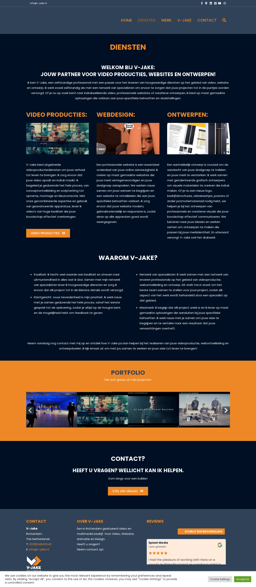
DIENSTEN (146, 20)
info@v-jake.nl (38, 3)
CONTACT (207, 20)
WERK (166, 20)
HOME (126, 20)
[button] (30, 410)
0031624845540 (40, 544)
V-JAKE (184, 20)
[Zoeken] (222, 20)
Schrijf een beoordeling (201, 531)
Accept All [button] (242, 579)
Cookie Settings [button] (220, 579)
